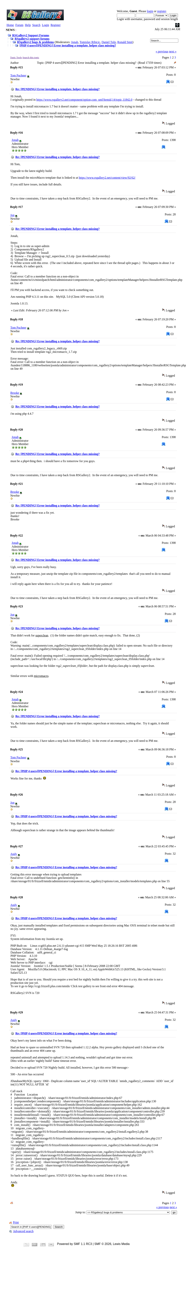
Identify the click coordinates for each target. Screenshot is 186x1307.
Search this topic (30, 57)
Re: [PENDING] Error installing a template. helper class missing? (57, 89)
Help (28, 25)
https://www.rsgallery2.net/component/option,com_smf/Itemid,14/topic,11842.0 (84, 99)
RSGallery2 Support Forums (30, 35)
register (161, 11)
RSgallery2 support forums (32, 38)
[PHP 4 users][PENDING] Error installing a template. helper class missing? (68, 45)
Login (45, 25)
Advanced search (21, 1231)
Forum (19, 25)
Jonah (74, 42)
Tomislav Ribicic (90, 42)
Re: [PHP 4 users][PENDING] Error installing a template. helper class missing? (66, 771)
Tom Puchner (18, 75)
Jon (12, 215)
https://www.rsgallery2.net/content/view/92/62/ (107, 177)
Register (56, 25)
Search (36, 25)
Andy (13, 854)
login (150, 11)
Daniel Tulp (109, 42)
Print (14, 1222)
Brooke (14, 392)
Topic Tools (16, 57)
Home (10, 25)
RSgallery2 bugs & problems (35, 42)
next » (172, 51)
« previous (162, 51)
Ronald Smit (124, 42)
